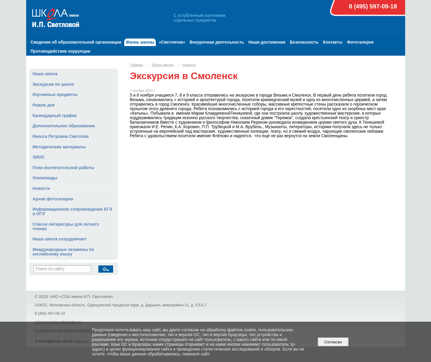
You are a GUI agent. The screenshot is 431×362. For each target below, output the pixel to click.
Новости (41, 188)
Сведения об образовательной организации (76, 42)
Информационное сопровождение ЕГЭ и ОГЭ (72, 211)
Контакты (333, 42)
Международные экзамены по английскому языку (63, 251)
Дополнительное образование (63, 126)
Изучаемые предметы (54, 94)
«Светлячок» (172, 42)
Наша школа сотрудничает (59, 239)
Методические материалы (59, 147)
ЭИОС (38, 157)
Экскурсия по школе (53, 84)
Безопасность (304, 42)
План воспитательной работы (63, 168)
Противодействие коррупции (60, 51)
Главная (136, 65)
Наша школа (44, 74)
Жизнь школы (140, 42)
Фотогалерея (360, 42)
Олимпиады (44, 178)
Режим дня (43, 105)
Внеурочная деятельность (217, 42)
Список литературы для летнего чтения (65, 226)
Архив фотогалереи (52, 199)
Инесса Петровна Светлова (60, 136)
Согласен (333, 342)
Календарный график (54, 115)
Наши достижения (266, 42)
